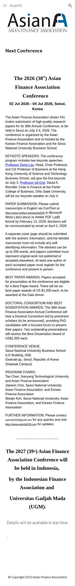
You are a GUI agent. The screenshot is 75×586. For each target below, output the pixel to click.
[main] (37, 50)
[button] (5, 5)
